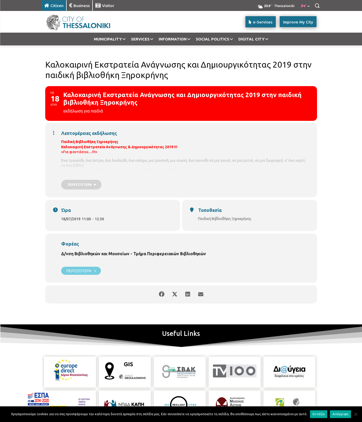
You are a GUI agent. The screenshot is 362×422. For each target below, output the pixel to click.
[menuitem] (305, 6)
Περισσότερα (81, 271)
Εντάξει (319, 414)
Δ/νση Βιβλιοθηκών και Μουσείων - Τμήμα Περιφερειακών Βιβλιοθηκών (133, 253)
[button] (317, 5)
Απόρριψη (340, 414)
